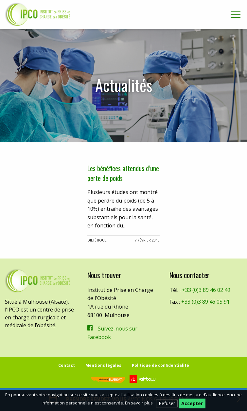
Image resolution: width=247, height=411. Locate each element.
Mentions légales (103, 365)
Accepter (192, 403)
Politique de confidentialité (160, 365)
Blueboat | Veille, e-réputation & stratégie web (107, 380)
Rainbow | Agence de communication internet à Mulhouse (143, 379)
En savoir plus (139, 403)
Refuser (167, 403)
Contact (66, 365)
